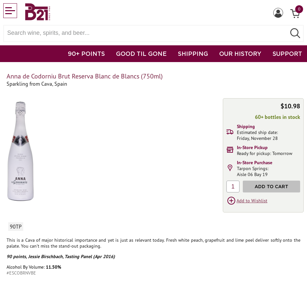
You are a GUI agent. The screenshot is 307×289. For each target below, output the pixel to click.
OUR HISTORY (240, 53)
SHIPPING (193, 53)
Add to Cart (271, 186)
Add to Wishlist (252, 201)
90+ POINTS (86, 53)
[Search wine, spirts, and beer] (147, 33)
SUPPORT (287, 53)
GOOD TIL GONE (141, 53)
